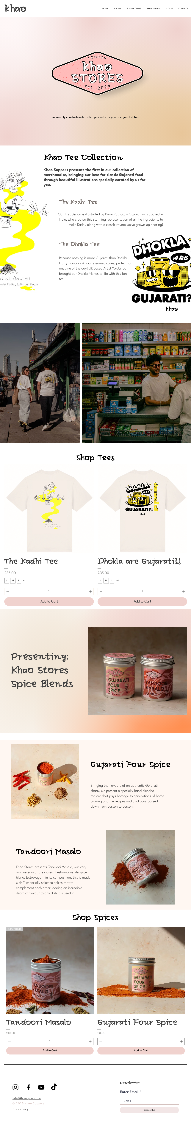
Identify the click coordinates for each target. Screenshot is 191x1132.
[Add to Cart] (49, 601)
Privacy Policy (20, 1109)
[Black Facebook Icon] (28, 1087)
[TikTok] (54, 1087)
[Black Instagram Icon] (15, 1087)
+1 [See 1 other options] (24, 581)
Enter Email (129, 1092)
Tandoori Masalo (48, 852)
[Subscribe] (149, 1110)
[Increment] (90, 591)
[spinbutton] (49, 591)
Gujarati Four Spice (130, 765)
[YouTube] (41, 1087)
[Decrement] (7, 591)
